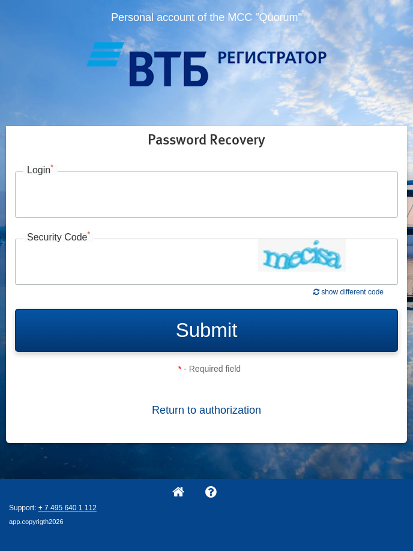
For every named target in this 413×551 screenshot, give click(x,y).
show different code (348, 292)
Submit (207, 330)
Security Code (58, 237)
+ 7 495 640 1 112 (67, 508)
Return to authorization (206, 410)
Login (40, 170)
